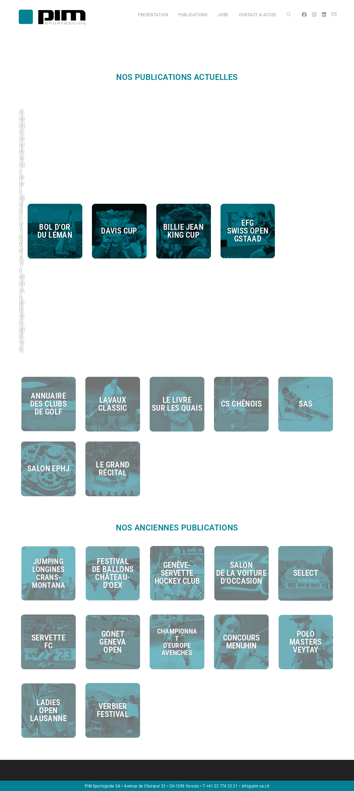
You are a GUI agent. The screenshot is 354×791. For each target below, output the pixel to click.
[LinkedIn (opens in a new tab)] (324, 14)
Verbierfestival (113, 709)
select (305, 573)
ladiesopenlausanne (48, 709)
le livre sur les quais (177, 404)
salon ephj (48, 468)
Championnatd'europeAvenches (177, 641)
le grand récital (112, 469)
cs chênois (241, 404)
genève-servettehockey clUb (177, 573)
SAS (305, 404)
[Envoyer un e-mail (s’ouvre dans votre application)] (334, 14)
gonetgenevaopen (112, 641)
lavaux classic (112, 404)
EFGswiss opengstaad (248, 231)
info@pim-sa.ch (256, 785)
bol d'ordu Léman (54, 231)
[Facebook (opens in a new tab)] (304, 14)
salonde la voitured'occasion (241, 573)
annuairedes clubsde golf (48, 404)
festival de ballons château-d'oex (113, 573)
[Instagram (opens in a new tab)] (314, 14)
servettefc (48, 641)
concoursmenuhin (241, 641)
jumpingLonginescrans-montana (48, 573)
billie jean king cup (183, 231)
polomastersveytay (305, 641)
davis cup (119, 231)
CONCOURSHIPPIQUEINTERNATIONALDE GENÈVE (22, 231)
